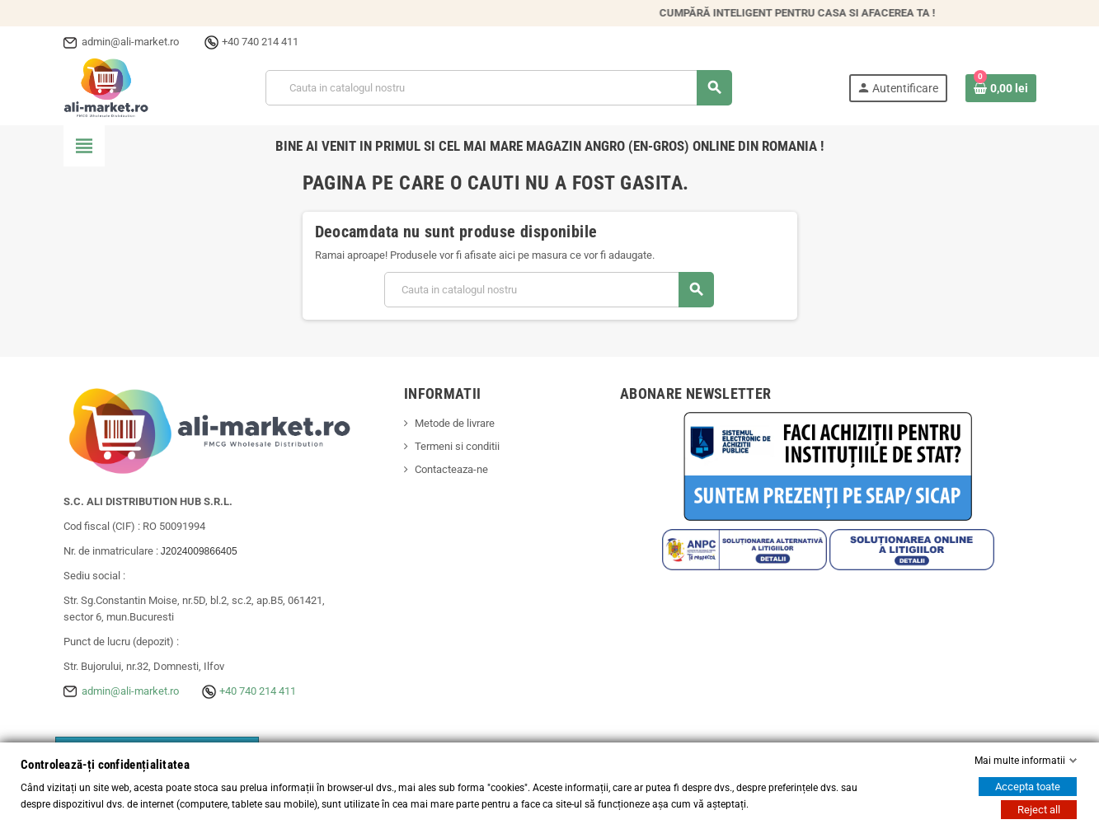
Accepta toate (1027, 786)
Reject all (1038, 809)
